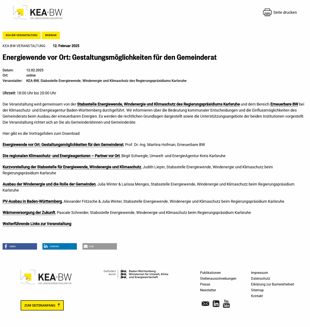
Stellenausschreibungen (218, 278)
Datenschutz (260, 278)
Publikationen (210, 273)
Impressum (259, 273)
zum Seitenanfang (39, 305)
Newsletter (208, 290)
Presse (205, 284)
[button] (20, 246)
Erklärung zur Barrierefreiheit (272, 284)
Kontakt (257, 296)
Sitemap (257, 290)
